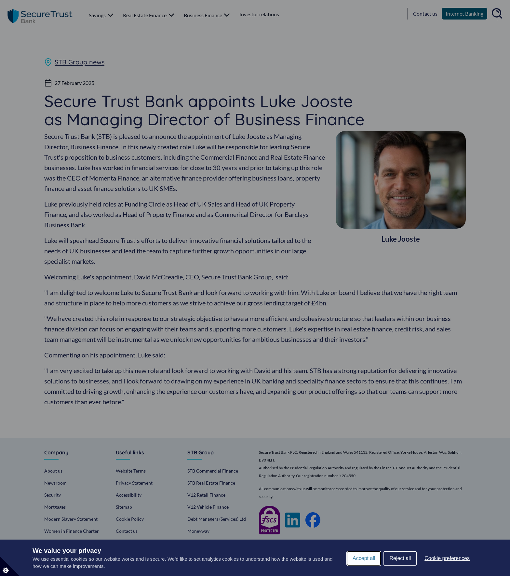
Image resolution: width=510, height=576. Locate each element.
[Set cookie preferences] (10, 566)
